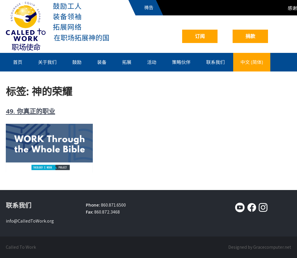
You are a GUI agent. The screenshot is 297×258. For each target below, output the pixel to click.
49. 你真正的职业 (30, 111)
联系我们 (215, 62)
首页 (17, 62)
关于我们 (47, 62)
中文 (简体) (251, 62)
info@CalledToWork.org (30, 221)
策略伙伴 (181, 62)
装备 (101, 62)
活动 (151, 62)
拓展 (126, 62)
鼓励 (77, 62)
